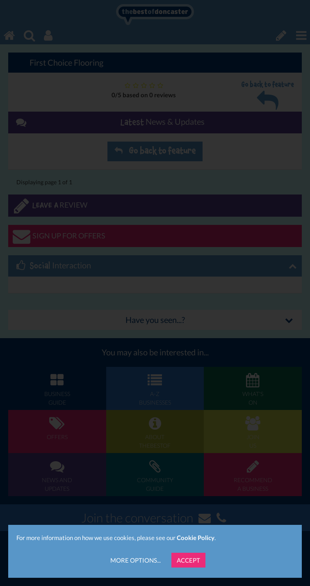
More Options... (135, 560)
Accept (188, 560)
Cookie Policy (195, 537)
